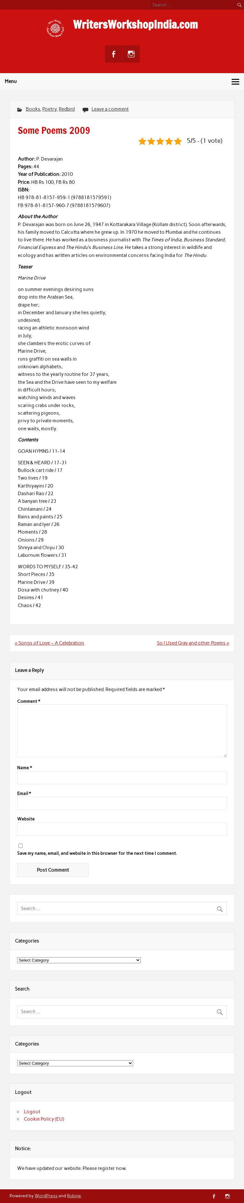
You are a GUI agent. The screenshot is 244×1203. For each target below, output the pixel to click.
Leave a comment (110, 109)
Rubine (74, 1195)
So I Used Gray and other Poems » (193, 643)
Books (33, 109)
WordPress (46, 1195)
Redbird (67, 109)
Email (24, 794)
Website (26, 819)
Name (24, 768)
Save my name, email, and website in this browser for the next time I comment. (97, 853)
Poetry (49, 109)
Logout (32, 1112)
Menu (11, 81)
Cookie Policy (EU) (44, 1119)
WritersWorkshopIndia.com (135, 24)
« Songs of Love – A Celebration (49, 643)
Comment (28, 701)
